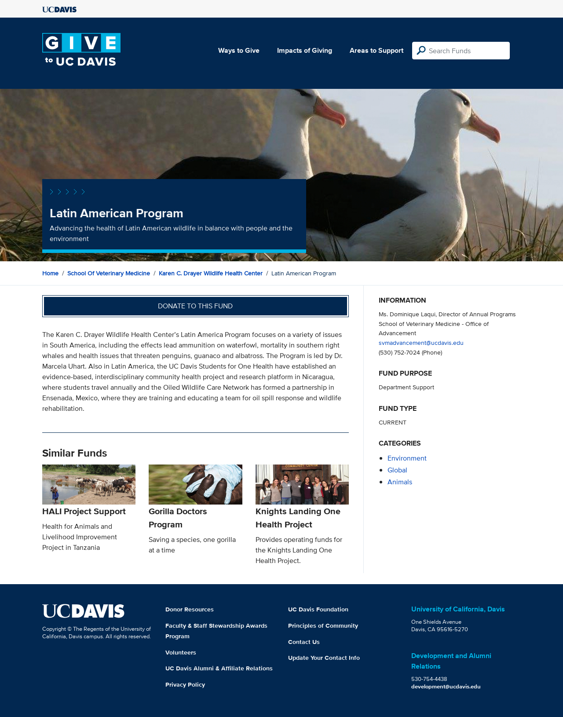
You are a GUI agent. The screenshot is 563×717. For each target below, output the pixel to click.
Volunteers (180, 652)
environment (407, 458)
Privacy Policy (185, 684)
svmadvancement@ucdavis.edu (421, 342)
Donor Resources (189, 609)
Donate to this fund (195, 306)
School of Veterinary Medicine (108, 273)
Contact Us (304, 641)
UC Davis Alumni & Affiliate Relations (219, 668)
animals (400, 482)
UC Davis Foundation (318, 609)
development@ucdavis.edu (446, 686)
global (397, 470)
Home (50, 273)
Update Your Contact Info (324, 657)
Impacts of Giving (304, 50)
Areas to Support (376, 50)
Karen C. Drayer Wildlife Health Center (211, 273)
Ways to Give (239, 50)
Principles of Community (323, 625)
